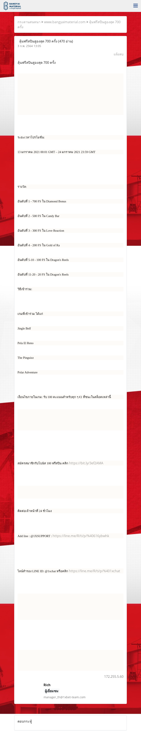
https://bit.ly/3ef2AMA (86, 463)
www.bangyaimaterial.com (65, 22)
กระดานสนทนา (29, 22)
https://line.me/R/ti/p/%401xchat (94, 571)
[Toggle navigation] (135, 5)
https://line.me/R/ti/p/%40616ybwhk (81, 536)
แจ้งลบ (118, 54)
